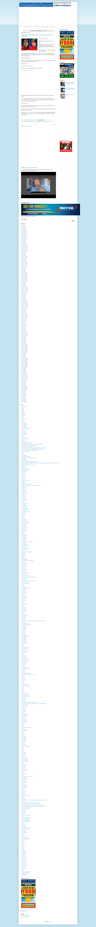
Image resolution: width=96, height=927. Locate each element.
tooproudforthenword (25, 837)
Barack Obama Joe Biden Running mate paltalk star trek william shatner (33, 447)
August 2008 (23, 366)
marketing (23, 664)
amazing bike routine (25, 427)
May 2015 (22, 282)
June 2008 (22, 369)
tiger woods (24, 835)
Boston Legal (24, 465)
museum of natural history (26, 686)
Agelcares (23, 421)
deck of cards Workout (25, 523)
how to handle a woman (26, 583)
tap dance (23, 822)
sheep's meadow (24, 785)
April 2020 (22, 241)
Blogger (50, 921)
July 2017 (22, 267)
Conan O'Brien (24, 505)
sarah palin (46, 121)
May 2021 (22, 235)
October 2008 (23, 364)
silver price (23, 787)
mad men (23, 654)
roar (22, 762)
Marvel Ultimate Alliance (26, 668)
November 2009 (23, 348)
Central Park (24, 491)
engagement (24, 534)
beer (22, 452)
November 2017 (23, 262)
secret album (24, 777)
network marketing (25, 694)
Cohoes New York (25, 500)
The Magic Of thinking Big (26, 827)
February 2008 (23, 374)
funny (23, 550)
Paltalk (23, 726)
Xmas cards (24, 869)
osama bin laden (24, 721)
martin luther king (25, 667)
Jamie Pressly (24, 609)
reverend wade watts (25, 758)
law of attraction (24, 637)
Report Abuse (24, 910)
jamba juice (24, 608)
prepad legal (24, 738)
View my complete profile (25, 916)
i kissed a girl (24, 590)
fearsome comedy (25, 544)
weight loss (24, 860)
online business (24, 716)
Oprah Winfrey (24, 719)
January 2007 (23, 389)
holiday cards (24, 570)
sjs (22, 790)
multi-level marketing (25, 684)
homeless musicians (25, 575)
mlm (22, 678)
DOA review (24, 528)
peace (23, 728)
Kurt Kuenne (24, 629)
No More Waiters (45, 26)
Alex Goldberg (24, 425)
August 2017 (23, 266)
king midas (23, 625)
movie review (24, 683)
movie (23, 682)
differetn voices (24, 526)
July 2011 (22, 326)
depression (24, 524)
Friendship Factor (25, 549)
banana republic (24, 439)
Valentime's (24, 850)
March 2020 (23, 242)
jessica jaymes (24, 610)
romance (23, 766)
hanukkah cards (24, 563)
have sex (23, 564)
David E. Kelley (24, 520)
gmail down (24, 553)
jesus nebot (24, 612)
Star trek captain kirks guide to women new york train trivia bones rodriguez (34, 806)
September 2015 (24, 280)
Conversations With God (26, 511)
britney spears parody (25, 469)
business (23, 476)
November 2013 (23, 305)
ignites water (24, 593)
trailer (23, 841)
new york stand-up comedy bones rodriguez (29, 702)
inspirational (24, 600)
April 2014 (22, 299)
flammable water (24, 545)
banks (23, 440)
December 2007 (23, 376)
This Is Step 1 (52, 26)
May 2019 (22, 252)
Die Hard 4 (23, 525)
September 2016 (24, 279)
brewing (23, 466)
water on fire (24, 856)
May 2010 (22, 340)
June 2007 (22, 383)
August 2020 (23, 239)
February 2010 (23, 344)
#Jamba (23, 407)
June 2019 (22, 251)
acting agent (24, 412)
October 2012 (23, 319)
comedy (23, 501)
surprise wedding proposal (26, 821)
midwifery (23, 677)
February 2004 (23, 399)
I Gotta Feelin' (24, 589)
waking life (23, 855)
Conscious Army (24, 506)
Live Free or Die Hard (25, 648)
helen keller (24, 569)
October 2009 (23, 349)
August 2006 (23, 390)
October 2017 (23, 264)
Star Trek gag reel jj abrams (26, 807)
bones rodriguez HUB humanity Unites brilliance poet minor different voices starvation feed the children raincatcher (40, 462)
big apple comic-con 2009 (26, 456)
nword (23, 712)
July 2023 (22, 225)
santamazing (24, 767)
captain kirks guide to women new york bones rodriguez (31, 485)
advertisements (24, 419)
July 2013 (22, 310)
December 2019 (23, 246)
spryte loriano (24, 798)
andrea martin (24, 431)
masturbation (24, 669)
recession (23, 753)
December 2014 (23, 289)
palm (23, 723)
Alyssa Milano (24, 426)
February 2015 (23, 286)
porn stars (23, 736)
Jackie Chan (24, 607)
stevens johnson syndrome (26, 815)
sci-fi (23, 772)
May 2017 (22, 270)
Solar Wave (24, 793)
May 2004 (22, 398)
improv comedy (24, 595)
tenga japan (24, 825)
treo (22, 845)
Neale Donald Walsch (25, 693)
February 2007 (23, 388)
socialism (23, 792)
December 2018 (23, 256)
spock (23, 797)
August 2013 (23, 309)
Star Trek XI (24, 810)
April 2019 (22, 254)
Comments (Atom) (28, 126)
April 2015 (22, 284)
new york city (24, 701)
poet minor (23, 733)
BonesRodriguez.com (28, 26)
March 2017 (23, 272)
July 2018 (22, 260)
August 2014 (23, 294)
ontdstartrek (24, 717)
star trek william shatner (26, 808)
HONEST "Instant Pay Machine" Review (29, 167)
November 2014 (23, 290)
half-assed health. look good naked (27, 560)
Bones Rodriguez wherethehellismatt (28, 464)
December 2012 (23, 316)
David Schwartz (24, 521)
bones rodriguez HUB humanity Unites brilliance (30, 461)
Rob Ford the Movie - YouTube (26, 70)
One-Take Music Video (25, 714)
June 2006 (22, 393)
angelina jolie (24, 432)
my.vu (23, 688)
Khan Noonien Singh (25, 623)
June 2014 (22, 296)
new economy (24, 698)
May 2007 (22, 384)
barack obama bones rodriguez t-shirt (28, 446)
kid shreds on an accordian (26, 624)
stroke (23, 816)
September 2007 (24, 379)
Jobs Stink (23, 617)
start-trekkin (24, 812)
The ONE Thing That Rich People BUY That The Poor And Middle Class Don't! (70, 83)
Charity (23, 494)
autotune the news (25, 437)
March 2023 (23, 230)
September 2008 (24, 365)
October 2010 (23, 334)
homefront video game (25, 573)
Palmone (23, 724)
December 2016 (23, 276)
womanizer (24, 865)
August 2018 (23, 259)
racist (23, 751)
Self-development (25, 778)
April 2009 (22, 356)
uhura (23, 847)
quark (23, 747)
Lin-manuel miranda (25, 647)
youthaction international (26, 872)
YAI (22, 870)
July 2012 (22, 321)
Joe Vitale (23, 618)
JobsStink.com (37, 26)
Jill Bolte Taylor (24, 614)
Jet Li (23, 613)
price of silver (24, 741)
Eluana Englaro (24, 531)
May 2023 (22, 227)
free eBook (24, 546)
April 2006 (22, 394)
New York (23, 699)
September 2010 (24, 335)
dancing (23, 516)
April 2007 (22, 385)
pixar (23, 732)
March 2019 (23, 255)
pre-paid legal (24, 737)
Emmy (23, 533)
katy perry (23, 622)
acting (25, 121)
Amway (23, 430)
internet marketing (25, 604)
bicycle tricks (24, 455)
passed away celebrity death (26, 727)
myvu (23, 689)
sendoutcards (24, 781)
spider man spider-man (26, 795)
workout (23, 867)
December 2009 (23, 346)
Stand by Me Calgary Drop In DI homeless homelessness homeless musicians (34, 800)
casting (23, 489)
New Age (23, 697)
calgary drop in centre (25, 480)
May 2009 (22, 355)
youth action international (26, 871)
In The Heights (24, 598)
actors (27, 121)
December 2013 (23, 304)
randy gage (24, 752)
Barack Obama (24, 441)
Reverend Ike (24, 757)
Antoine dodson (24, 434)
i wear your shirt (24, 592)
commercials (24, 504)
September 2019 (24, 250)
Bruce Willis (24, 471)
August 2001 (23, 400)
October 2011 (23, 325)
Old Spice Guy (24, 713)
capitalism (23, 481)
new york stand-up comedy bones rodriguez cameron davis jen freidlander (34, 703)
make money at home (25, 659)
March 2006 (23, 395)
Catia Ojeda (24, 490)
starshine (23, 811)
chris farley (35, 121)
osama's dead (24, 722)
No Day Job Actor (25, 704)
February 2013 (23, 314)
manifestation (24, 662)
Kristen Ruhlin (24, 627)
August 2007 (23, 380)
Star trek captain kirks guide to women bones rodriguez (31, 803)
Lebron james (24, 642)
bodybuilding (24, 459)
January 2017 (23, 275)
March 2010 (23, 343)
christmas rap (24, 499)
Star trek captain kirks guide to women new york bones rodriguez (32, 805)
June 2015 (22, 281)
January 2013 (23, 315)
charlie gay (24, 495)
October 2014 (23, 291)
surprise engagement (25, 820)
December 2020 (23, 237)
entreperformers (39, 121)
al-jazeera (23, 422)
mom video (24, 679)
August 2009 (23, 351)
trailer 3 (23, 842)
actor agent (24, 415)
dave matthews (24, 519)
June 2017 (22, 269)
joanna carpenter (24, 615)
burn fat (23, 475)
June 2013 (22, 311)
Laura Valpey (24, 634)
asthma (23, 436)
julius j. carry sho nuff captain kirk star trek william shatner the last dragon (34, 620)
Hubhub (23, 585)
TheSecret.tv (24, 831)
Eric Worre (23, 539)
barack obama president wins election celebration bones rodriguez (33, 449)
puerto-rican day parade (26, 746)
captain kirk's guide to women (27, 484)
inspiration (23, 599)
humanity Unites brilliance (26, 588)
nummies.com (24, 709)
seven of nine (24, 782)
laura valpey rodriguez (25, 635)
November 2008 (23, 363)
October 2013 (23, 306)
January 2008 (23, 375)
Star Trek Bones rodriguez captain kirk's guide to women (31, 802)
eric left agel (24, 536)
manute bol (24, 663)
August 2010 (23, 336)
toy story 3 (23, 840)
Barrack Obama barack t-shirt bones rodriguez (29, 450)
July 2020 (22, 240)
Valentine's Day (24, 852)
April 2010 (22, 341)
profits (23, 742)
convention (24, 510)
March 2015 (23, 285)
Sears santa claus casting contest (27, 776)
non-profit (23, 707)
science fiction (24, 773)
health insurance (24, 565)
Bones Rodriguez (30, 121)
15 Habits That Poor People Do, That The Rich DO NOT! (70, 89)
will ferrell (23, 862)
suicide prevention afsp (26, 817)
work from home (24, 866)
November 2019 (23, 247)
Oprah (23, 718)
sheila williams (24, 786)
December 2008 (23, 361)
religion (23, 756)
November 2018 (23, 257)
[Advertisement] (48, 16)
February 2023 (23, 231)
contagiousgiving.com (25, 509)
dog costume (24, 529)
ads (22, 417)
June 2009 (22, 354)
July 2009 (22, 353)
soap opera (24, 791)
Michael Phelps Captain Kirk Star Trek (28, 674)
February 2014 (23, 301)
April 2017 (22, 271)
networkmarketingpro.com (26, 696)
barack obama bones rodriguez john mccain (29, 445)
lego (22, 644)
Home (21, 26)
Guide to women (24, 558)
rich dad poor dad (25, 761)
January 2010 (23, 345)
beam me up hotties (25, 451)
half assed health (25, 559)
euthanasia (24, 540)
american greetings (25, 429)
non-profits (23, 708)
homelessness (24, 578)
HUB (23, 584)
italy (22, 605)
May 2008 (22, 370)
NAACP (23, 692)
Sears (23, 775)
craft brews (24, 514)
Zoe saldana (24, 875)
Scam (23, 771)
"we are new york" (25, 406)
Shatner (23, 783)
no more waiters (24, 706)
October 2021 (23, 232)
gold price (23, 554)
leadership (23, 638)
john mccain (24, 619)
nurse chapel (24, 711)
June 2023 (22, 226)
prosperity (23, 743)
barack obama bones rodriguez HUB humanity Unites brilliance (32, 444)
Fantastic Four (24, 543)
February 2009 (23, 359)
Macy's (23, 653)
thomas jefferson (24, 832)
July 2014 (22, 295)
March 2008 (23, 373)
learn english (24, 639)
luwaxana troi (24, 652)
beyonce (23, 454)
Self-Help (23, 780)
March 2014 (23, 300)
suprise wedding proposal (26, 818)
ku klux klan (24, 628)
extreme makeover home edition (27, 541)
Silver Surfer (24, 788)
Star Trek (23, 801)
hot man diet (24, 579)
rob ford (43, 121)
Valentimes (24, 851)
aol (22, 435)
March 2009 (23, 358)
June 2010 (22, 339)
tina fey (49, 121)
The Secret (24, 830)
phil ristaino (24, 731)
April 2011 (22, 329)
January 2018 (23, 261)
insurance (23, 603)
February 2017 (23, 274)
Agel (22, 420)
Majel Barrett (24, 657)
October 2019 (23, 249)
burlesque (23, 474)
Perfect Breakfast (25, 729)
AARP (23, 410)
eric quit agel (24, 538)
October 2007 (23, 378)
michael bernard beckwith (26, 673)
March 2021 (23, 236)
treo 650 (23, 846)
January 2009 (23, 360)
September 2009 (24, 350)
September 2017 (24, 265)
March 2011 (23, 330)
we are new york (24, 857)
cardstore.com (24, 486)
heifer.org (23, 568)
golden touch (24, 555)
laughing (23, 633)
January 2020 (23, 245)
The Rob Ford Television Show (30, 112)
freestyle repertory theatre (26, 548)
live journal (23, 649)
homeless (23, 574)
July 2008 (22, 368)
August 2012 (23, 320)
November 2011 (23, 324)
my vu (23, 687)
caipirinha (23, 479)
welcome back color (25, 861)
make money (24, 658)
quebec (23, 748)
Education (23, 530)
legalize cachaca (24, 643)
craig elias (23, 515)
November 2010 (23, 333)
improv (23, 594)
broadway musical (25, 470)
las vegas (23, 632)
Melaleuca (23, 672)
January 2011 (23, 331)
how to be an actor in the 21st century (28, 580)
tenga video (24, 826)
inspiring (23, 602)
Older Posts (54, 124)
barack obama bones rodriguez (27, 442)
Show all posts (44, 30)
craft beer (23, 513)
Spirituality (23, 796)
